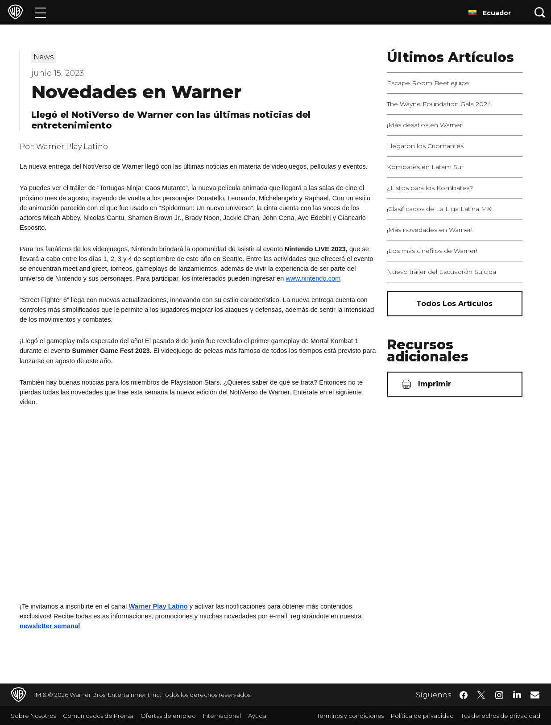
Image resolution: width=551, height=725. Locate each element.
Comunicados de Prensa (98, 715)
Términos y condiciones (350, 715)
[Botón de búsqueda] (540, 12)
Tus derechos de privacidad (500, 715)
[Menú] (40, 12)
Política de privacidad (422, 715)
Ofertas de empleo (168, 715)
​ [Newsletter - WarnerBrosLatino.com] (535, 694)
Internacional (222, 715)
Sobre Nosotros (33, 715)
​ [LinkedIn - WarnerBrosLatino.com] (517, 694)
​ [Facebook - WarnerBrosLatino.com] (463, 695)
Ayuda (257, 715)
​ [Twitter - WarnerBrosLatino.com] (481, 695)
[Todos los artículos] (455, 303)
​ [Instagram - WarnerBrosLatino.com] (499, 695)
